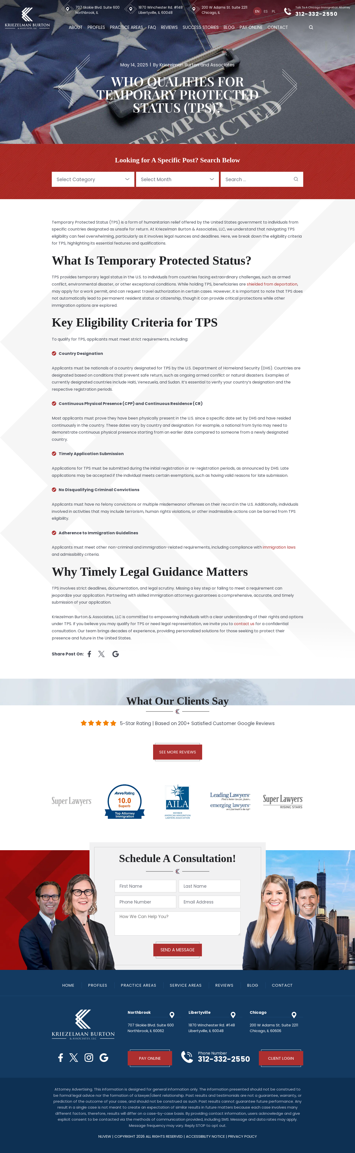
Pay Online (251, 27)
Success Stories (201, 27)
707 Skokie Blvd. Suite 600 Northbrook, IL (98, 10)
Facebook (59, 1057)
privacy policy (242, 1136)
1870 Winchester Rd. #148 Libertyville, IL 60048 (161, 10)
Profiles (97, 27)
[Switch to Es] (266, 11)
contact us (244, 624)
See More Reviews (177, 752)
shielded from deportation (272, 284)
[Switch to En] (258, 11)
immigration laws (279, 547)
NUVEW (104, 1136)
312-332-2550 (321, 14)
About (76, 27)
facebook (89, 654)
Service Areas (186, 985)
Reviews (170, 27)
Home (67, 985)
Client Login (281, 1058)
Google (104, 1057)
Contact (278, 27)
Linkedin (115, 654)
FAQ (153, 27)
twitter (101, 654)
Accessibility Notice (206, 1136)
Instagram (89, 1057)
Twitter (73, 1057)
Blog (229, 27)
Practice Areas (127, 27)
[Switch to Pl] (274, 11)
